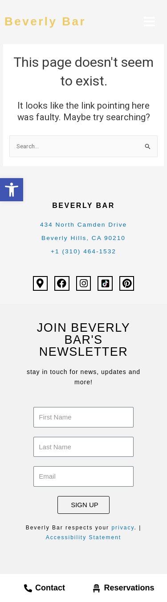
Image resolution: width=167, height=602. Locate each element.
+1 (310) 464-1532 (83, 251)
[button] (11, 189)
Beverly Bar (45, 21)
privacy (122, 528)
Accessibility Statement (83, 537)
